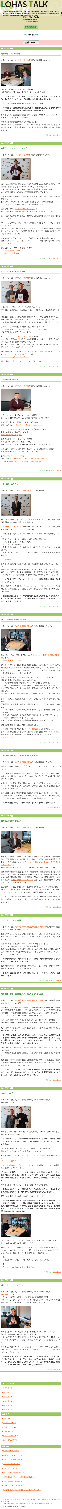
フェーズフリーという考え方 (12, 1485)
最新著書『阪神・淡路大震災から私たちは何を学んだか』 (37, 1047)
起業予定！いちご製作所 (11, 1451)
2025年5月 (6, 1405)
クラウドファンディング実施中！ (14, 1459)
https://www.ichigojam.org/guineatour (29, 425)
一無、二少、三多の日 (10, 1468)
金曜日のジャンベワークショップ (14, 1455)
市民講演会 (36, 729)
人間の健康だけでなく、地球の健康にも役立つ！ (19, 1477)
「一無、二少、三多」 (12, 527)
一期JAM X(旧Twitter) (11, 253)
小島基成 (4, 1294)
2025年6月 (6, 1401)
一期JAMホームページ (11, 250)
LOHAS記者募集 (8, 1423)
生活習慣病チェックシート (23, 880)
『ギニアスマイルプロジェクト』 (19, 336)
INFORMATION (8, 1418)
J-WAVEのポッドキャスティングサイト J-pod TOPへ (31, 42)
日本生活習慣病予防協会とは (12, 1481)
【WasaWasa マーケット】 (11, 1464)
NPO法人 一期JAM (22, 60)
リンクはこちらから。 (9, 737)
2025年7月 (6, 1397)
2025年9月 (6, 1388)
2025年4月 (6, 1410)
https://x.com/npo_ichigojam (11, 435)
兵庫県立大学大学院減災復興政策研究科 (30, 927)
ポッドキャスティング (10, 1431)
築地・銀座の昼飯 (9, 1440)
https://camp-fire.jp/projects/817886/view (15, 357)
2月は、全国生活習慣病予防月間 (13, 1472)
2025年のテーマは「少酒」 (11, 661)
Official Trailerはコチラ (9, 1161)
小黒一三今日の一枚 (9, 1436)
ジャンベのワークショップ (25, 209)
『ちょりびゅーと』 (39, 1155)
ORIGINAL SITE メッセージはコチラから (31, 27)
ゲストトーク (57, 135)
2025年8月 (6, 1392)
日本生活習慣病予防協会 (24, 490)
